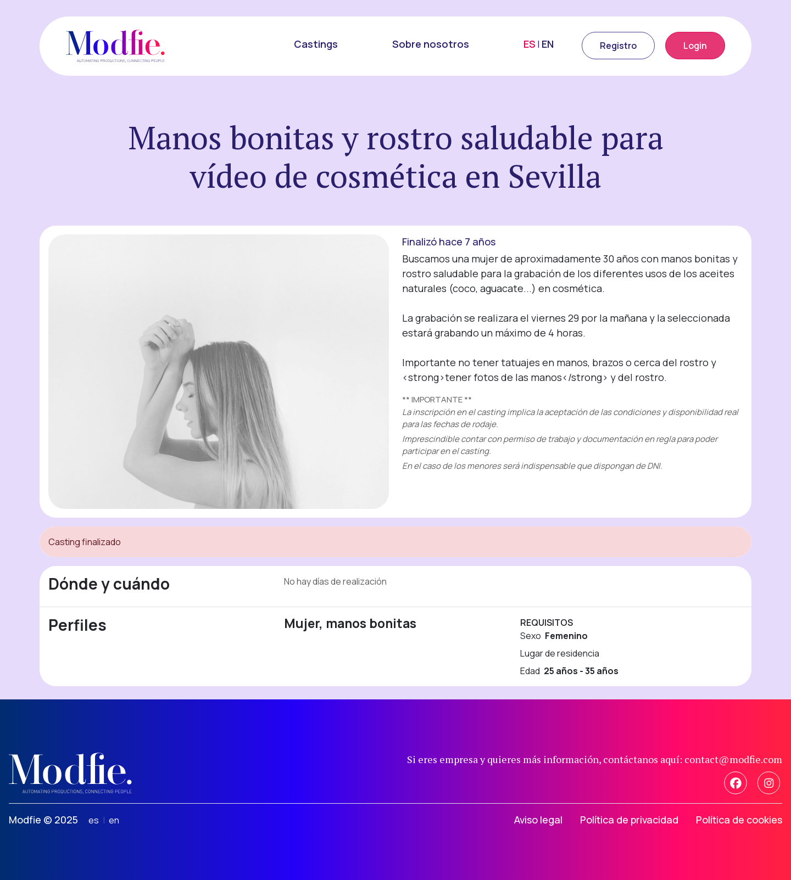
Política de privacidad (629, 819)
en (114, 820)
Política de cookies (739, 819)
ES (529, 44)
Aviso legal (538, 819)
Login (695, 46)
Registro (618, 46)
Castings (316, 44)
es (93, 820)
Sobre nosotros (430, 44)
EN (548, 44)
